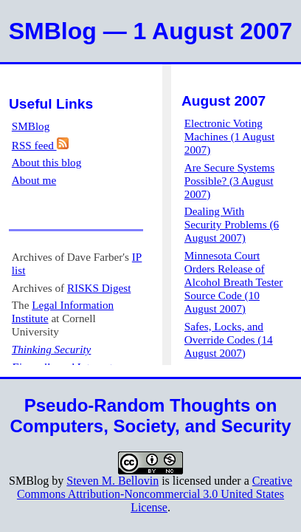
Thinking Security (51, 349)
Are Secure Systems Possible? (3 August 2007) (229, 180)
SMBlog (31, 126)
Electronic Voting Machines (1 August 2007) (229, 136)
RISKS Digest (99, 288)
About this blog (47, 162)
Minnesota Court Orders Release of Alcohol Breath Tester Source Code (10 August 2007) (233, 282)
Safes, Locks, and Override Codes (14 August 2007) (228, 339)
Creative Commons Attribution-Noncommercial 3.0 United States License (154, 494)
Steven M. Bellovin (112, 480)
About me (34, 180)
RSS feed (40, 145)
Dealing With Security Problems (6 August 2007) (231, 224)
